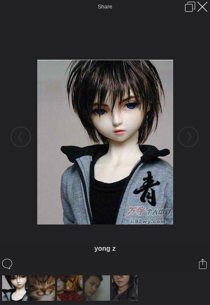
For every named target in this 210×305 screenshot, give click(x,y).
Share (105, 6)
